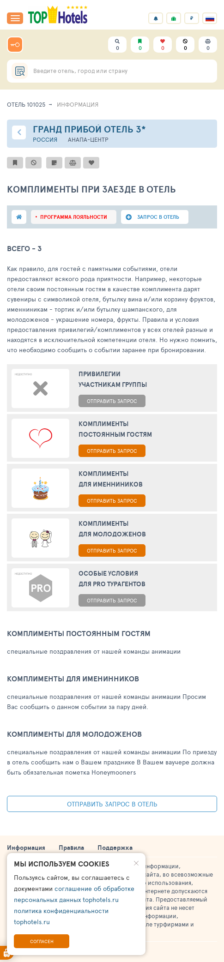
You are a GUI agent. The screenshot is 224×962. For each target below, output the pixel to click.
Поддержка (115, 847)
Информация (26, 847)
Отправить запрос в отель (112, 804)
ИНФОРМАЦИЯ (77, 104)
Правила (71, 847)
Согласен (42, 941)
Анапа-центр (88, 140)
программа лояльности (73, 217)
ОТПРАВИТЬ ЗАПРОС (112, 400)
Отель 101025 (26, 104)
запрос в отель (158, 217)
